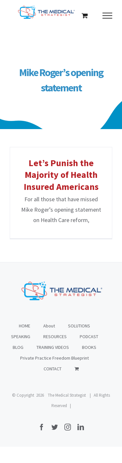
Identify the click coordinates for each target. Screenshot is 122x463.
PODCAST (89, 336)
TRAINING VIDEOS (52, 347)
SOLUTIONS (79, 326)
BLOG (18, 347)
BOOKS (89, 347)
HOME (24, 326)
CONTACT (52, 369)
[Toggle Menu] (107, 16)
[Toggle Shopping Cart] (85, 15)
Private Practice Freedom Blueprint (54, 358)
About (49, 326)
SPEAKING (20, 336)
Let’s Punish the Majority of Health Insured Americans (61, 174)
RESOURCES (55, 336)
